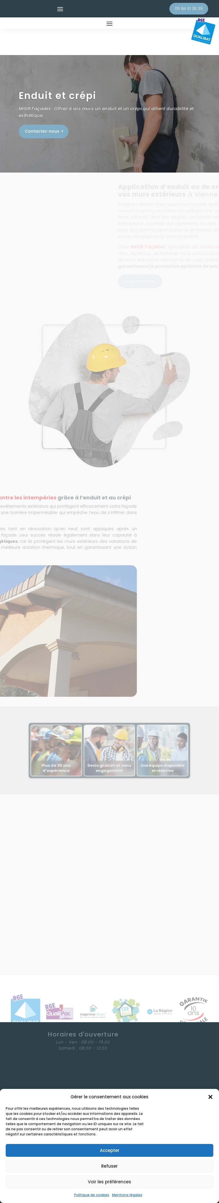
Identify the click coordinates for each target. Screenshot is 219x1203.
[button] (210, 1097)
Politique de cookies (91, 1194)
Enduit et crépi (57, 71)
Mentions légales (127, 1194)
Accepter (109, 1150)
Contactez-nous (42, 107)
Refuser (109, 1166)
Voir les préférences (109, 1182)
